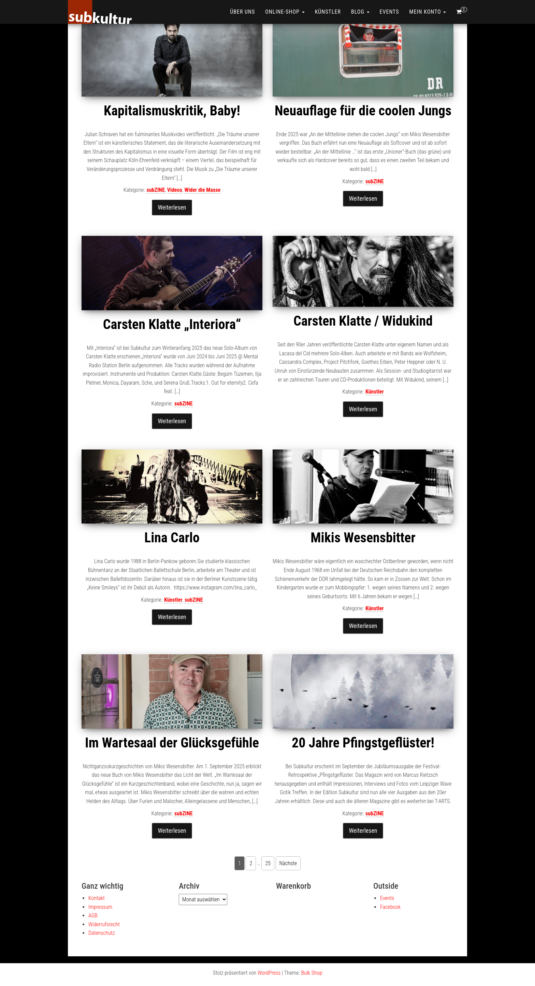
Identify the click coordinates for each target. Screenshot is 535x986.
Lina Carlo (172, 538)
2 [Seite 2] (250, 863)
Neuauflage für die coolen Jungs (363, 111)
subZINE (155, 190)
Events (389, 12)
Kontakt (96, 898)
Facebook (390, 907)
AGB (93, 915)
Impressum (100, 907)
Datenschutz (101, 933)
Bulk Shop (311, 973)
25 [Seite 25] (268, 863)
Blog (360, 12)
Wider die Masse (202, 190)
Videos (174, 190)
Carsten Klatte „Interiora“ (172, 324)
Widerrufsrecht (104, 924)
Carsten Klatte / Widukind (363, 321)
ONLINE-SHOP (284, 12)
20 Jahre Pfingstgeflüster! (363, 743)
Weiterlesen (172, 207)
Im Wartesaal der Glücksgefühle (172, 743)
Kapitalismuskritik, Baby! (172, 111)
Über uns (242, 12)
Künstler (328, 12)
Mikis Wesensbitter (362, 538)
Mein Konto (427, 12)
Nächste (288, 863)
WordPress (269, 973)
